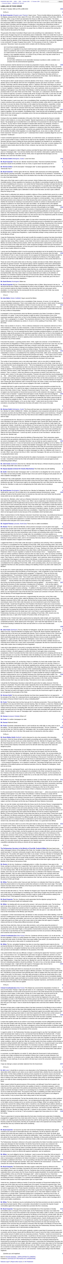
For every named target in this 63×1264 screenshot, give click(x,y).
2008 (61, 1111)
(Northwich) (14, 463)
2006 (61, 1015)
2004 (61, 918)
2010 (61, 1209)
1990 (61, 253)
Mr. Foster (4, 702)
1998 (61, 626)
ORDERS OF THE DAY (18, 3)
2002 (61, 824)
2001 (61, 779)
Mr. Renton (4, 526)
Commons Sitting (6, 3)
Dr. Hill (3, 1070)
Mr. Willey (4, 882)
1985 (61, 9)
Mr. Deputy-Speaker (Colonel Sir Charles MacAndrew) (17, 468)
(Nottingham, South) (18, 158)
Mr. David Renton (6, 281)
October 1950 (26, 1)
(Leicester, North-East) (20, 523)
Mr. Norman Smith (6, 158)
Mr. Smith (4, 472)
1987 (61, 109)
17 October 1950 (35, 1)
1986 (61, 65)
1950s (15, 1)
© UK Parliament (28, 1261)
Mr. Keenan (4, 716)
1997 (61, 582)
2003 (61, 869)
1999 (61, 674)
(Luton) (7, 1070)
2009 (61, 1160)
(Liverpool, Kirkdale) (14, 716)
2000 (61, 727)
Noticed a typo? (5, 1261)
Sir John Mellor (5, 298)
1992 (61, 351)
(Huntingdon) (16, 281)
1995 (61, 492)
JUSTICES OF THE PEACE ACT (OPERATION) (21, 1258)
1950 (20, 1)
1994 (61, 441)
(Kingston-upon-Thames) (20, 15)
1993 (61, 393)
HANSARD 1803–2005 (6, 1)
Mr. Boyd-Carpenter (7, 15)
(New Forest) (21, 935)
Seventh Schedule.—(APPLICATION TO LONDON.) (20, 1256)
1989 (61, 207)
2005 (61, 964)
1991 (61, 305)
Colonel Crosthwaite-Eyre (9, 935)
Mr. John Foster (5, 463)
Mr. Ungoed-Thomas (7, 523)
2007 (61, 1064)
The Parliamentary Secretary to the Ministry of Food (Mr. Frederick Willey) (23, 848)
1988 (61, 158)
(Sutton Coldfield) (15, 298)
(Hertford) (19, 737)
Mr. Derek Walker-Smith (8, 737)
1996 (61, 537)
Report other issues (16, 1261)
